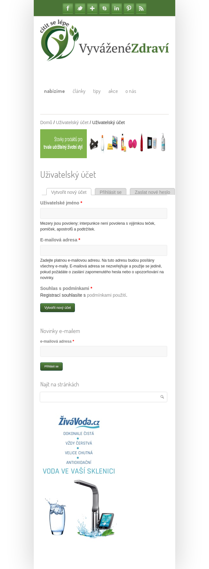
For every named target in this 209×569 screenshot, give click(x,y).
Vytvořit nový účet (71, 192)
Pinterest (129, 8)
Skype (104, 8)
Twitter (80, 8)
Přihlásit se (111, 192)
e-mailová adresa (57, 341)
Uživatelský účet (72, 122)
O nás (130, 91)
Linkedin (117, 8)
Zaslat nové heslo (152, 192)
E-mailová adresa (60, 239)
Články (79, 91)
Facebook (68, 8)
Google (92, 8)
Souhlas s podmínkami (66, 288)
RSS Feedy (141, 8)
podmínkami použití (106, 295)
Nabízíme (54, 91)
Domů (46, 122)
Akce (113, 91)
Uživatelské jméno (61, 202)
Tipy (97, 91)
